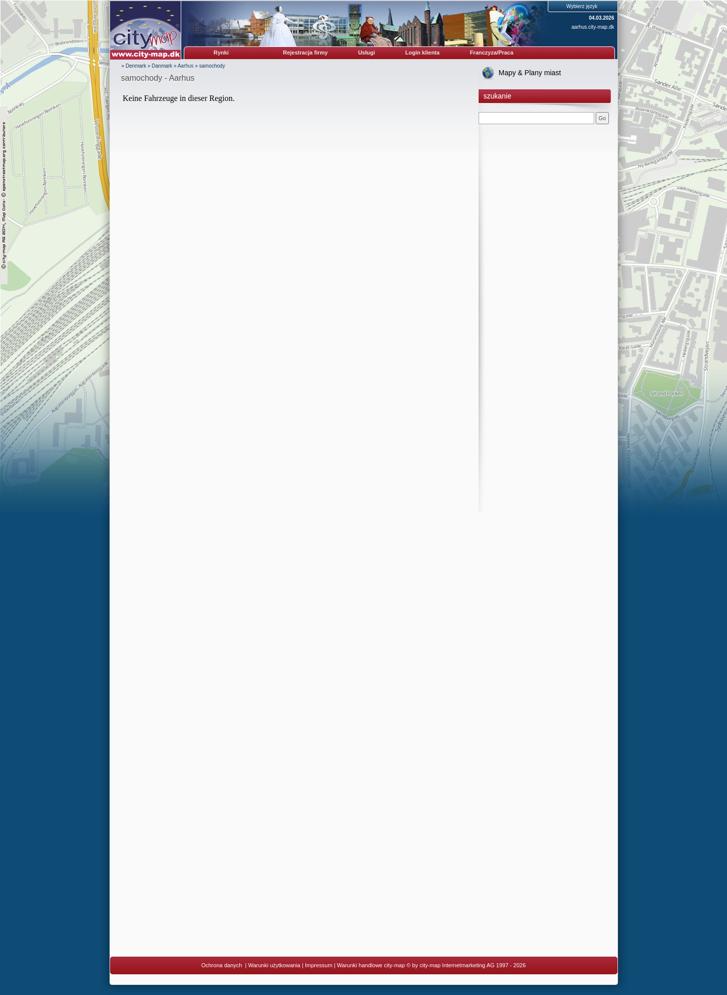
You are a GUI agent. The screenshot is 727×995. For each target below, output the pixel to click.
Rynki (221, 52)
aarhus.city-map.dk (593, 27)
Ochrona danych (222, 965)
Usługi (366, 52)
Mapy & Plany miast (530, 73)
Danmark (162, 66)
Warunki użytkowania (274, 965)
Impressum (318, 965)
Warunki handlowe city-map (371, 965)
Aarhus (186, 66)
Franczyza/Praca (491, 52)
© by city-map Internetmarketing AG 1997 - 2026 (466, 965)
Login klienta (422, 52)
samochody (212, 66)
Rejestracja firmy (305, 52)
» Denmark (134, 66)
